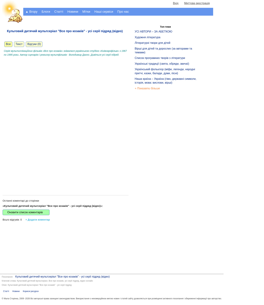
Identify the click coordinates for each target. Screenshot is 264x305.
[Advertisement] (65, 162)
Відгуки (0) (34, 44)
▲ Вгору (31, 11)
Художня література (147, 37)
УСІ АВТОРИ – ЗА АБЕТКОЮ (153, 31)
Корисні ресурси (31, 291)
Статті (58, 11)
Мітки (86, 11)
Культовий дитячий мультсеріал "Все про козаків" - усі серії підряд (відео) (62, 276)
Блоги (46, 11)
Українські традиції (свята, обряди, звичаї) (162, 63)
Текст (19, 44)
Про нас (123, 11)
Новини (72, 11)
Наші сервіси (103, 11)
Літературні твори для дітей (152, 42)
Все (8, 44)
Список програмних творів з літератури (160, 57)
